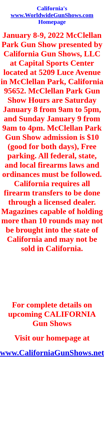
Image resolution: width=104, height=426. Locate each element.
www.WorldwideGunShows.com (52, 15)
